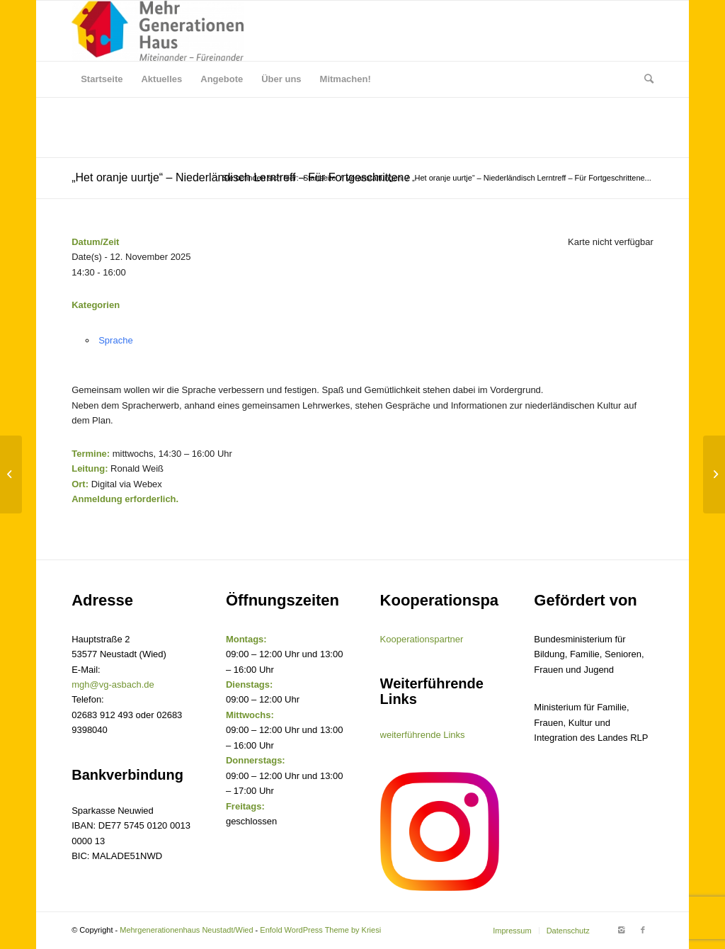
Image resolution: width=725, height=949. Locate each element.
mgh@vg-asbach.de (113, 684)
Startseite (319, 178)
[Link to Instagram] (621, 930)
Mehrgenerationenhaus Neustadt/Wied (186, 930)
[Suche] (644, 79)
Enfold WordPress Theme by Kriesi (320, 930)
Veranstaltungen (374, 178)
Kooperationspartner (422, 639)
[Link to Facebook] (642, 930)
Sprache (115, 340)
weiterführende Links (422, 734)
